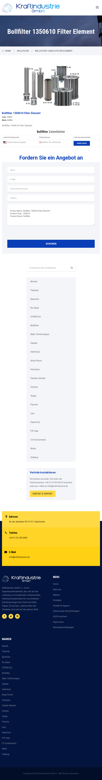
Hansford (35, 422)
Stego (33, 395)
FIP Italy (34, 431)
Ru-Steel (34, 307)
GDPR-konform (60, 616)
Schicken (51, 243)
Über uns (57, 589)
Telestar (34, 290)
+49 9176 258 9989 (18, 538)
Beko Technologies (39, 334)
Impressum (58, 622)
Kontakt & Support (61, 605)
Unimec (34, 387)
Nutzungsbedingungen (63, 627)
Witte (33, 448)
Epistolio (34, 299)
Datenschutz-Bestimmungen (66, 611)
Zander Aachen (38, 378)
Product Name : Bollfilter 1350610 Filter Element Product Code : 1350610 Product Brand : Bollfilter (51, 214)
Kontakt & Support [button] (43, 493)
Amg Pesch (36, 360)
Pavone (34, 404)
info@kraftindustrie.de (19, 557)
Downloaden (82, 143)
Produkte (57, 600)
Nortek (33, 281)
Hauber (33, 343)
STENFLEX (35, 316)
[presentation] (27, 233)
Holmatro (35, 369)
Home (8, 51)
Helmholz (35, 351)
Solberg (34, 457)
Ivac (32, 413)
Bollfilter (23, 51)
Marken (56, 595)
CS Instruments (38, 439)
